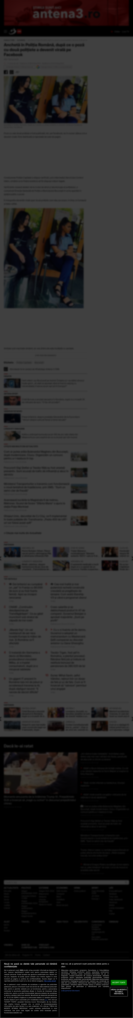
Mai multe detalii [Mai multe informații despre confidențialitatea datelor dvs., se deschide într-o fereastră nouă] (50, 981)
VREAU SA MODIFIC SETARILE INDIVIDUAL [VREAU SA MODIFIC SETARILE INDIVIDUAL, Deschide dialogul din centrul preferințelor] (119, 992)
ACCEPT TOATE (118, 983)
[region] (66, 989)
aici (46, 1000)
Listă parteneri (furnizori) (70, 991)
